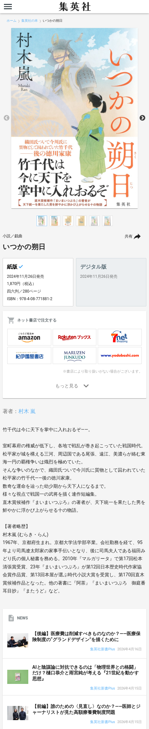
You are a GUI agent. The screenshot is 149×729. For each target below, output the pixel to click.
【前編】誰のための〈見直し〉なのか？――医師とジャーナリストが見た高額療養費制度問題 (86, 709)
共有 (129, 236)
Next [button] (142, 118)
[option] (74, 118)
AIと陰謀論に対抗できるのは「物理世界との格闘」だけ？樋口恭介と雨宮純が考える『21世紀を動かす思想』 (85, 672)
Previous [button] (6, 118)
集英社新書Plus (102, 649)
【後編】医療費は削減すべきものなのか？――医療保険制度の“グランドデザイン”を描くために (86, 636)
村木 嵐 (27, 411)
